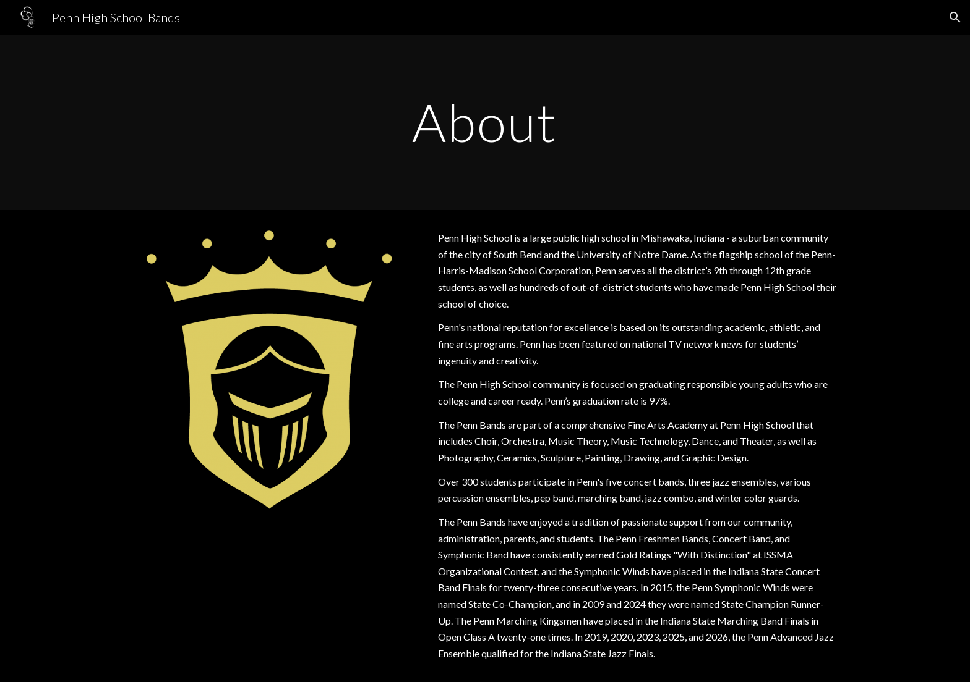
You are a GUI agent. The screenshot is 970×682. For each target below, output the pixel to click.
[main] (485, 122)
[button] (955, 17)
